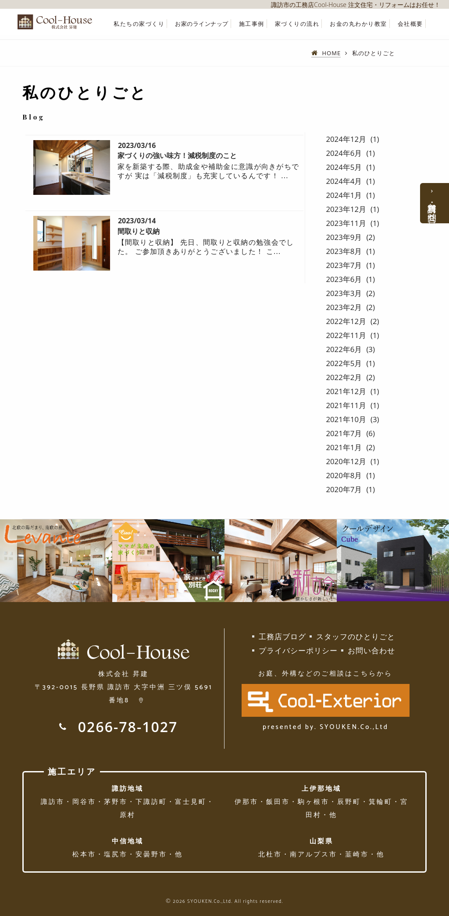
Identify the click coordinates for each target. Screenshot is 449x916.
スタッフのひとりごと (355, 636)
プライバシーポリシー (298, 650)
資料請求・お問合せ (432, 207)
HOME (331, 53)
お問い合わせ (371, 650)
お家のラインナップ (201, 24)
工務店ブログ (282, 636)
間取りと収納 (139, 231)
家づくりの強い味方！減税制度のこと (177, 155)
